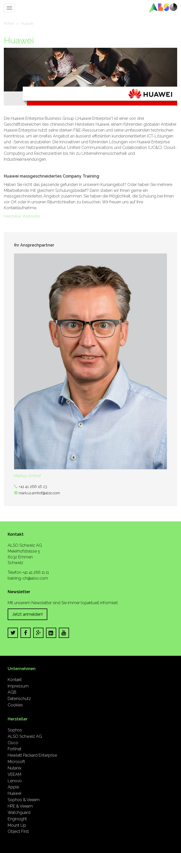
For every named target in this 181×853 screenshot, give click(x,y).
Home (9, 23)
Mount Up (17, 825)
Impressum (18, 686)
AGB (12, 692)
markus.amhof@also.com (39, 493)
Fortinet (14, 748)
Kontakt (15, 679)
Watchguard (19, 812)
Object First (18, 831)
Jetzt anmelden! (27, 614)
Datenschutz (19, 698)
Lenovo (15, 780)
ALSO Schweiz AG (25, 736)
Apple (13, 787)
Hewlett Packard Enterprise (32, 755)
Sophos (15, 730)
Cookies (15, 705)
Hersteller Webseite (22, 216)
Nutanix (14, 768)
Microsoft (16, 761)
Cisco (13, 742)
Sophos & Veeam (24, 799)
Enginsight (17, 818)
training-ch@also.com (28, 578)
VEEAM (14, 774)
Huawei (27, 23)
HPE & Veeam (20, 806)
